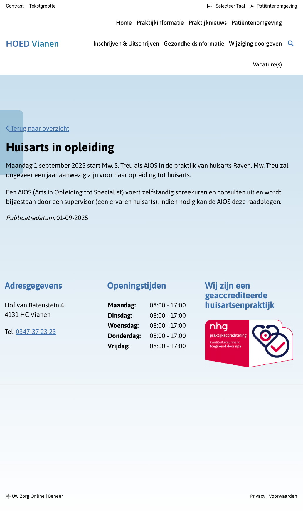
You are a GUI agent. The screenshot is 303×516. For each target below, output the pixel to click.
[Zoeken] (290, 43)
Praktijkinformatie (160, 22)
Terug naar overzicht (37, 128)
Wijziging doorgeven (255, 43)
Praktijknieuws (207, 22)
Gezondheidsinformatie (194, 43)
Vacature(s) (267, 64)
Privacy (257, 496)
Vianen (32, 44)
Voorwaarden (283, 496)
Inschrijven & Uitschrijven (126, 43)
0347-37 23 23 (36, 331)
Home (124, 22)
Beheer (55, 496)
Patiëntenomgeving (256, 22)
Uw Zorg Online (28, 496)
